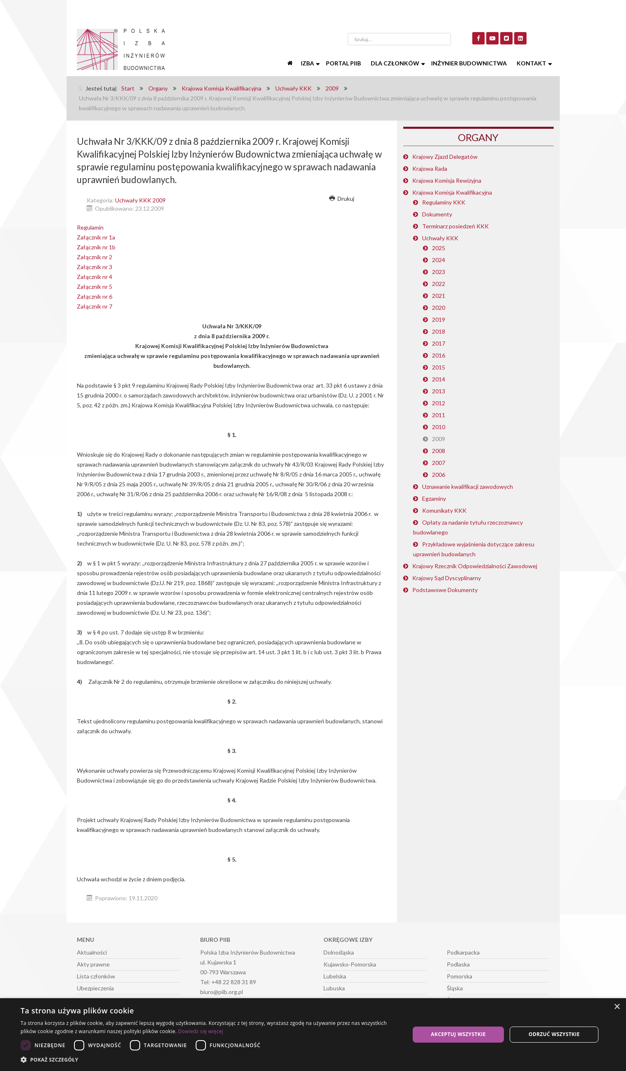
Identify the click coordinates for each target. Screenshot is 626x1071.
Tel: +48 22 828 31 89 (228, 981)
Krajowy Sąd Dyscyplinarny (446, 577)
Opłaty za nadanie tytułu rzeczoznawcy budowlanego (468, 527)
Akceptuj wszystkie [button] (458, 1034)
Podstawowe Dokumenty (445, 589)
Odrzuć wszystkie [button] (554, 1034)
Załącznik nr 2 (94, 256)
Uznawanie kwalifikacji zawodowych (467, 486)
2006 (438, 474)
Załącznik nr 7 (94, 306)
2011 (438, 414)
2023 (438, 271)
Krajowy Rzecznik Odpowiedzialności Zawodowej (474, 565)
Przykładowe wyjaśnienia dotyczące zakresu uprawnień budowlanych (473, 549)
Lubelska (334, 976)
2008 (438, 450)
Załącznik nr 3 (94, 266)
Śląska (455, 988)
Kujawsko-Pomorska (349, 964)
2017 (438, 343)
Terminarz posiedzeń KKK (455, 226)
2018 (438, 331)
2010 (438, 426)
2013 (438, 391)
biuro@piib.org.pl (221, 991)
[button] (209, 1060)
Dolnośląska (338, 952)
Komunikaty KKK (444, 510)
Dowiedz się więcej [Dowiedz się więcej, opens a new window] (200, 1031)
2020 (438, 307)
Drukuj (342, 198)
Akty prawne (93, 964)
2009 (438, 438)
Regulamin (90, 227)
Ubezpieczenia (95, 988)
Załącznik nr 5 (94, 286)
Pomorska (459, 976)
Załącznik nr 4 (94, 276)
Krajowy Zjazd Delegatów (445, 156)
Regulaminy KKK (443, 202)
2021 (438, 295)
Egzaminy (434, 498)
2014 (438, 379)
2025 (438, 247)
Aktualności (92, 952)
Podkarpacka (463, 952)
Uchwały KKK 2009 (140, 200)
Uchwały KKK (440, 238)
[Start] (291, 63)
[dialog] (313, 1034)
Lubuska (334, 988)
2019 (438, 319)
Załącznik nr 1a (96, 237)
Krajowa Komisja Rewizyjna (446, 180)
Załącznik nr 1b (96, 247)
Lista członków (96, 976)
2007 (438, 462)
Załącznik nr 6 (94, 296)
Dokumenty (437, 214)
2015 (438, 367)
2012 (438, 403)
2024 (438, 259)
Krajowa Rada (429, 168)
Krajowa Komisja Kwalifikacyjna (452, 192)
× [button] (617, 1007)
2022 (438, 283)
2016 (438, 355)
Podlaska (458, 964)
